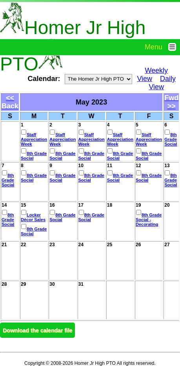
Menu (162, 47)
